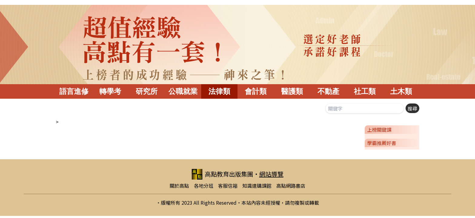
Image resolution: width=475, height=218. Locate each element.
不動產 (328, 91)
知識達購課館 (256, 185)
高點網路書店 (290, 185)
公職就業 (183, 91)
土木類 (401, 91)
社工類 (365, 91)
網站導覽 (271, 174)
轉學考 (110, 91)
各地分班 (203, 185)
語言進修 (73, 91)
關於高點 (179, 185)
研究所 (147, 91)
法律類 (219, 91)
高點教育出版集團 (222, 174)
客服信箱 (228, 185)
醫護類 (292, 91)
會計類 (256, 91)
